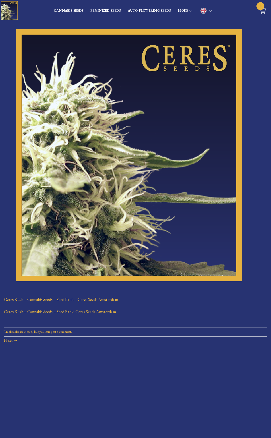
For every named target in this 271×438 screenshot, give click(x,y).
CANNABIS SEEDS (69, 10)
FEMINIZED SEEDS (106, 10)
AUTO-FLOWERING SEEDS (149, 10)
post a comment (61, 331)
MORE (185, 11)
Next (11, 340)
